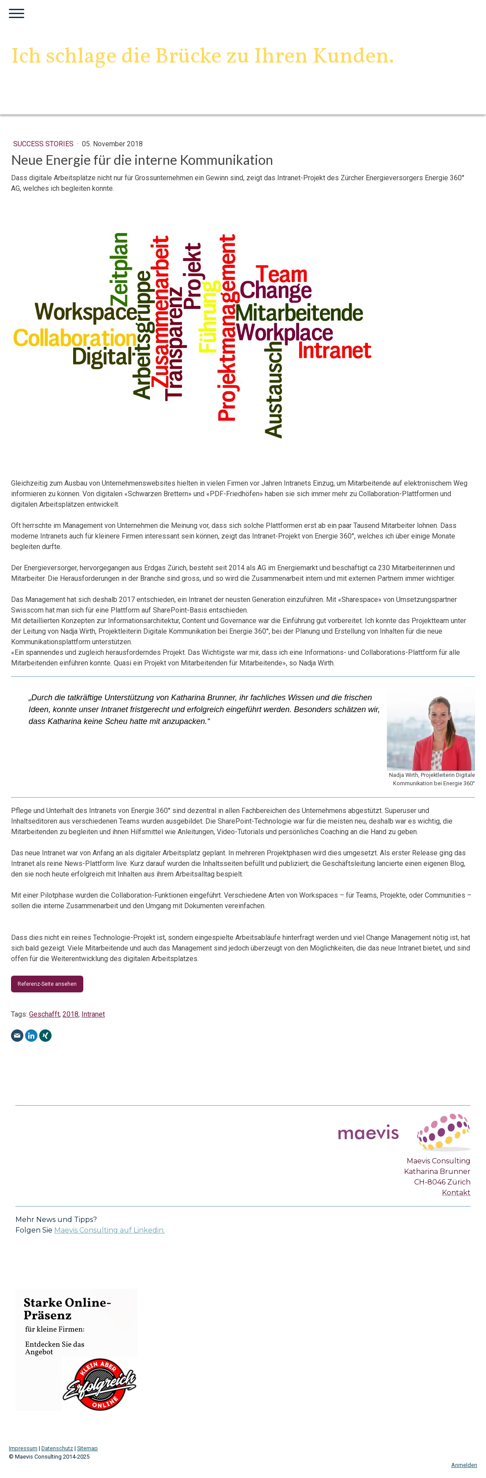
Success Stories (44, 144)
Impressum (23, 1448)
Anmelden (464, 1465)
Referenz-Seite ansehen (47, 984)
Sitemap (87, 1448)
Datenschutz (57, 1448)
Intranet (93, 1014)
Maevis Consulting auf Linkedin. (109, 1230)
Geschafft (44, 1014)
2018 (70, 1014)
